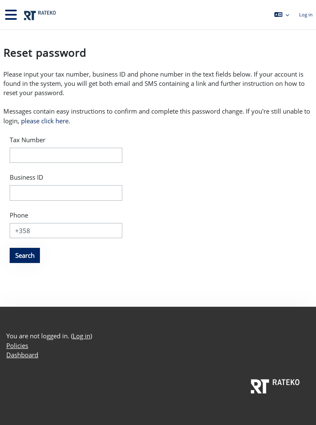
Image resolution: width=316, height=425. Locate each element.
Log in (306, 14)
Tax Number (27, 139)
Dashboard (22, 355)
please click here (44, 121)
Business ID (26, 177)
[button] (281, 14)
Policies (17, 345)
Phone (19, 215)
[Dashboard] (39, 15)
